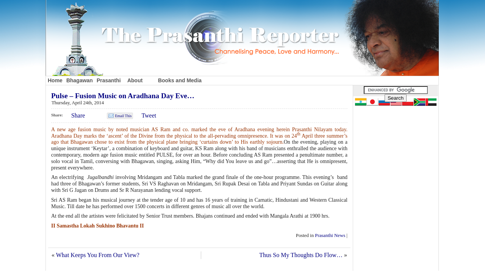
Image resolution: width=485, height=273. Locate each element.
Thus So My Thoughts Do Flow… (301, 255)
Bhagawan (79, 80)
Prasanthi (109, 80)
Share (78, 115)
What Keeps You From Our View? (97, 255)
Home (55, 80)
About (134, 80)
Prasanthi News (330, 235)
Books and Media (180, 80)
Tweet (148, 115)
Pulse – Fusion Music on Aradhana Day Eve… (122, 96)
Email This (123, 116)
